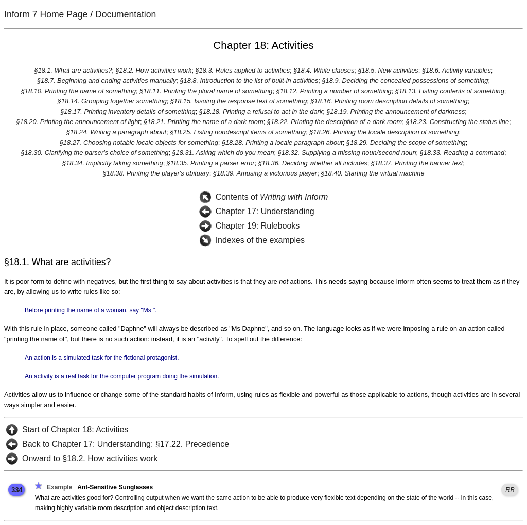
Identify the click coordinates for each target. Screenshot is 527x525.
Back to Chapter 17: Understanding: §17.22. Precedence (125, 444)
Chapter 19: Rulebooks (258, 225)
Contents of (272, 196)
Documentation (125, 14)
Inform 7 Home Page (45, 14)
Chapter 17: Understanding (265, 211)
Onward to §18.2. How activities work (89, 458)
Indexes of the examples (260, 240)
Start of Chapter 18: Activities (75, 429)
